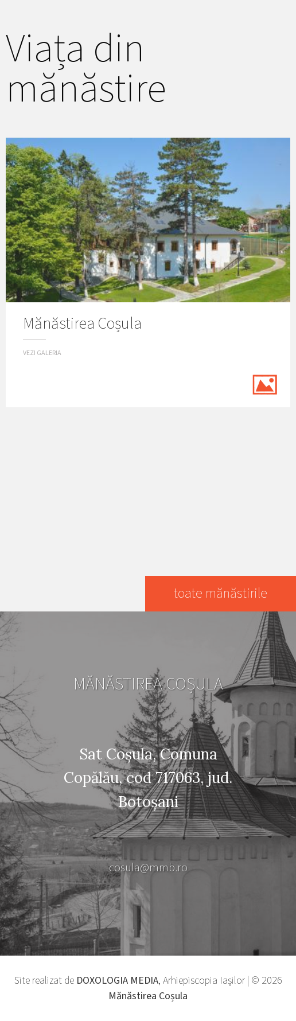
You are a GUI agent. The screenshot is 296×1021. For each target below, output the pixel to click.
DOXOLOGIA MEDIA (117, 980)
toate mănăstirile (220, 593)
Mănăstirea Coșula (148, 996)
